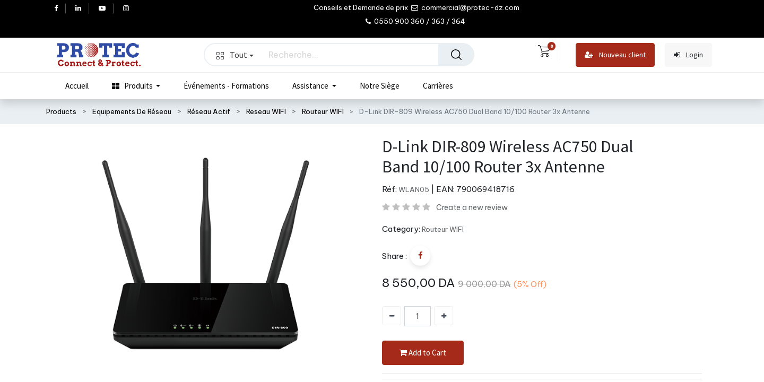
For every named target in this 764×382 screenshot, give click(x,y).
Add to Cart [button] (423, 353)
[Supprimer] (391, 315)
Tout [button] (235, 54)
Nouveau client (615, 54)
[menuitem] (77, 86)
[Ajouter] (443, 315)
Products (61, 111)
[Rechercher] (456, 54)
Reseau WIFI (266, 111)
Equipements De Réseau (131, 111)
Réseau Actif (208, 111)
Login (688, 54)
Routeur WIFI (323, 111)
